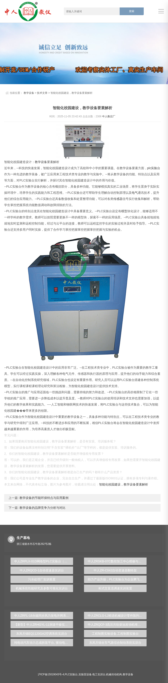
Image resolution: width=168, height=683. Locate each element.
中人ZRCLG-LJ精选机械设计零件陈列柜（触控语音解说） (117, 615)
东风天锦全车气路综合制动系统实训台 (115, 642)
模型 (124, 211)
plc (149, 168)
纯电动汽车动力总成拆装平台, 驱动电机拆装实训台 (43, 642)
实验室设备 (85, 674)
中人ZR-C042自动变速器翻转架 (115, 570)
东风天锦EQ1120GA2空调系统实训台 (41, 633)
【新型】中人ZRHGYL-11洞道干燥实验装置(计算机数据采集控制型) (43, 624)
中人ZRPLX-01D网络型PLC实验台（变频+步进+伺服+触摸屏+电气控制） (43, 561)
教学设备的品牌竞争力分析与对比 (42, 507)
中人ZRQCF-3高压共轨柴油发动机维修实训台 (117, 624)
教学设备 (29, 92)
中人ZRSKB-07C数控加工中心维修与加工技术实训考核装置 (117, 561)
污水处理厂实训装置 (42, 579)
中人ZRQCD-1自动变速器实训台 (42, 570)
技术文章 (42, 92)
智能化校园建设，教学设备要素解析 (123, 484)
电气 (135, 192)
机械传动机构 (114, 674)
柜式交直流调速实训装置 (115, 588)
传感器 (117, 199)
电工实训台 (98, 674)
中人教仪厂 (108, 116)
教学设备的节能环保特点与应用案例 (43, 498)
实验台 (155, 168)
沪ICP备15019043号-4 (51, 674)
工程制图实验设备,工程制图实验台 (115, 633)
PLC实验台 (71, 674)
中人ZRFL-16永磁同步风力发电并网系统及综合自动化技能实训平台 (43, 615)
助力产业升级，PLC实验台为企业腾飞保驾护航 (117, 579)
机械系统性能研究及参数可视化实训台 (42, 588)
